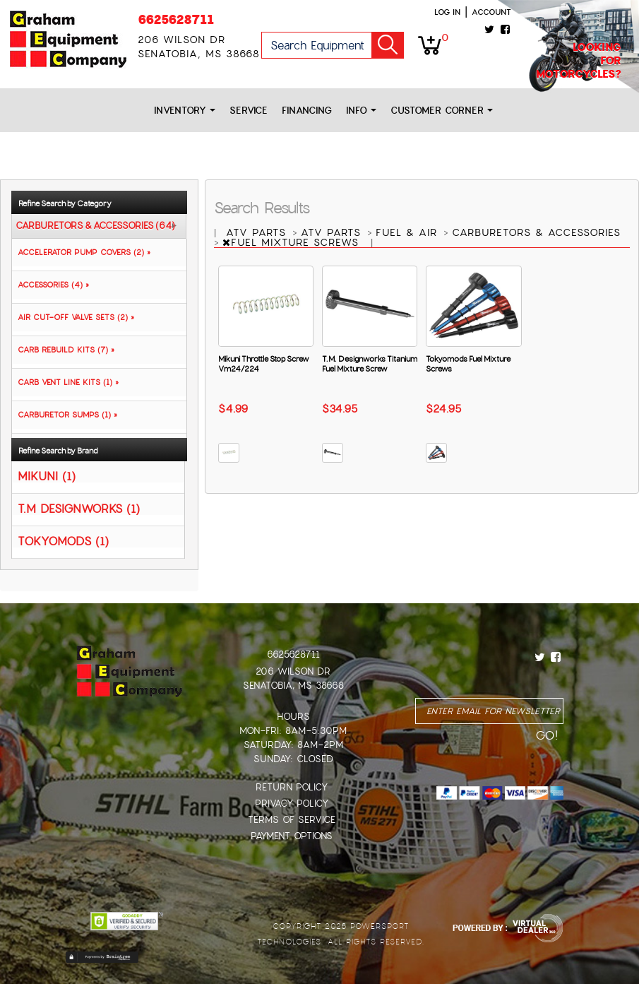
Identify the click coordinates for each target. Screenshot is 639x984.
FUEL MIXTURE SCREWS (292, 242)
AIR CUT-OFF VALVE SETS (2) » (73, 317)
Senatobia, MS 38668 (293, 686)
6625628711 (176, 19)
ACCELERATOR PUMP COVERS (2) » (81, 252)
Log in (447, 12)
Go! (387, 45)
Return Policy (292, 787)
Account (491, 12)
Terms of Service (291, 820)
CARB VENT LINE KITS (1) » (65, 382)
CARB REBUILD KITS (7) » (63, 350)
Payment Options (292, 836)
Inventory (184, 111)
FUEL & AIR (408, 232)
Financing (307, 111)
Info (361, 111)
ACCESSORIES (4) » (50, 285)
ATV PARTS (258, 232)
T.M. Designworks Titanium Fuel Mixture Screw (369, 364)
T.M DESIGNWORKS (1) (79, 508)
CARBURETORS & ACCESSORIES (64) (95, 226)
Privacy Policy (291, 804)
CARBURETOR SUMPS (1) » (64, 415)
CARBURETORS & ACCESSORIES (536, 232)
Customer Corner (441, 111)
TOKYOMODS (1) (63, 540)
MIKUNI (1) (47, 475)
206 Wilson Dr (293, 671)
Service (248, 111)
